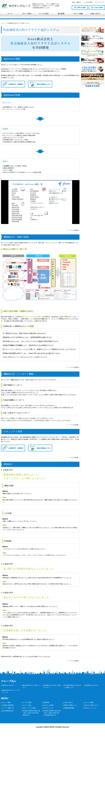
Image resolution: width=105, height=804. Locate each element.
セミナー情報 (89, 702)
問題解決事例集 (69, 708)
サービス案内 (27, 702)
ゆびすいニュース (90, 708)
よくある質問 (88, 2)
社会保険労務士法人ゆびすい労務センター (72, 686)
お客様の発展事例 (8, 705)
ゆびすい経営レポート (92, 705)
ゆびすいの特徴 (48, 705)
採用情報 (46, 702)
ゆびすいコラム (48, 708)
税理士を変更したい (70, 705)
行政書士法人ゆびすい (92, 685)
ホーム (3, 23)
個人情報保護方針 (8, 711)
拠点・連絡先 (76, 2)
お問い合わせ (68, 702)
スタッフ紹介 (27, 705)
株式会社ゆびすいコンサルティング (10, 691)
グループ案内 (6, 702)
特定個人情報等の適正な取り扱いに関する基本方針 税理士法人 (31, 713)
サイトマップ (99, 2)
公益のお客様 (98, 7)
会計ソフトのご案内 (29, 708)
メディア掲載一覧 (8, 708)
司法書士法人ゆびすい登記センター (52, 686)
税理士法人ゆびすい (8, 685)
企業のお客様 (81, 7)
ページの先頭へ (74, 230)
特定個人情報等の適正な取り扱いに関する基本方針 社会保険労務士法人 (52, 713)
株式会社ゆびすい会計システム (31, 686)
